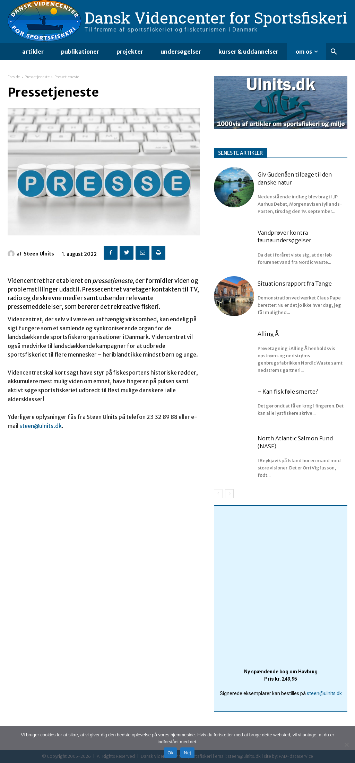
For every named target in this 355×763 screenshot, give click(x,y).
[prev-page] (218, 493)
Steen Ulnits (39, 254)
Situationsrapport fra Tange (295, 283)
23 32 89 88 (162, 416)
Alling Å (268, 333)
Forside (14, 77)
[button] (333, 52)
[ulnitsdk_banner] (280, 127)
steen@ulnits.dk (40, 425)
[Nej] (346, 744)
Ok (170, 752)
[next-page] (229, 493)
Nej (187, 752)
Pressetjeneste (37, 77)
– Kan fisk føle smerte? (288, 391)
